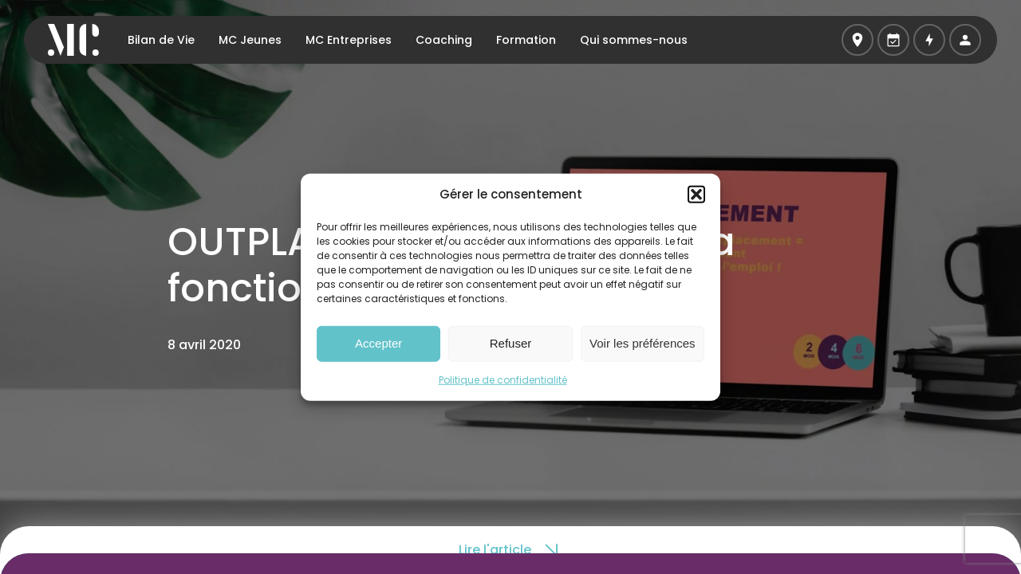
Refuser (511, 343)
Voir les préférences (642, 343)
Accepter (378, 343)
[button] (696, 194)
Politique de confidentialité (503, 379)
